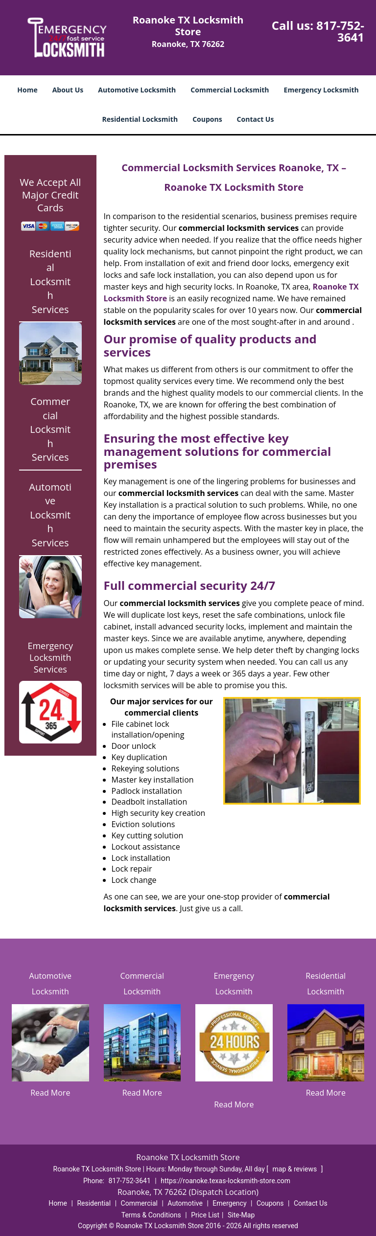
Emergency (229, 1203)
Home (27, 89)
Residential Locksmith (140, 119)
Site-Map (241, 1215)
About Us (68, 89)
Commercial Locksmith (229, 89)
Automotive (185, 1203)
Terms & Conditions (151, 1215)
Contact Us (255, 119)
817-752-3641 (340, 31)
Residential (94, 1203)
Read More (50, 1092)
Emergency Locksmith (321, 89)
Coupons (207, 119)
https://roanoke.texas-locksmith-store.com (225, 1181)
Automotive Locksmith (137, 89)
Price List (205, 1215)
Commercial (139, 1203)
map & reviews (296, 1169)
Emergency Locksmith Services (50, 657)
